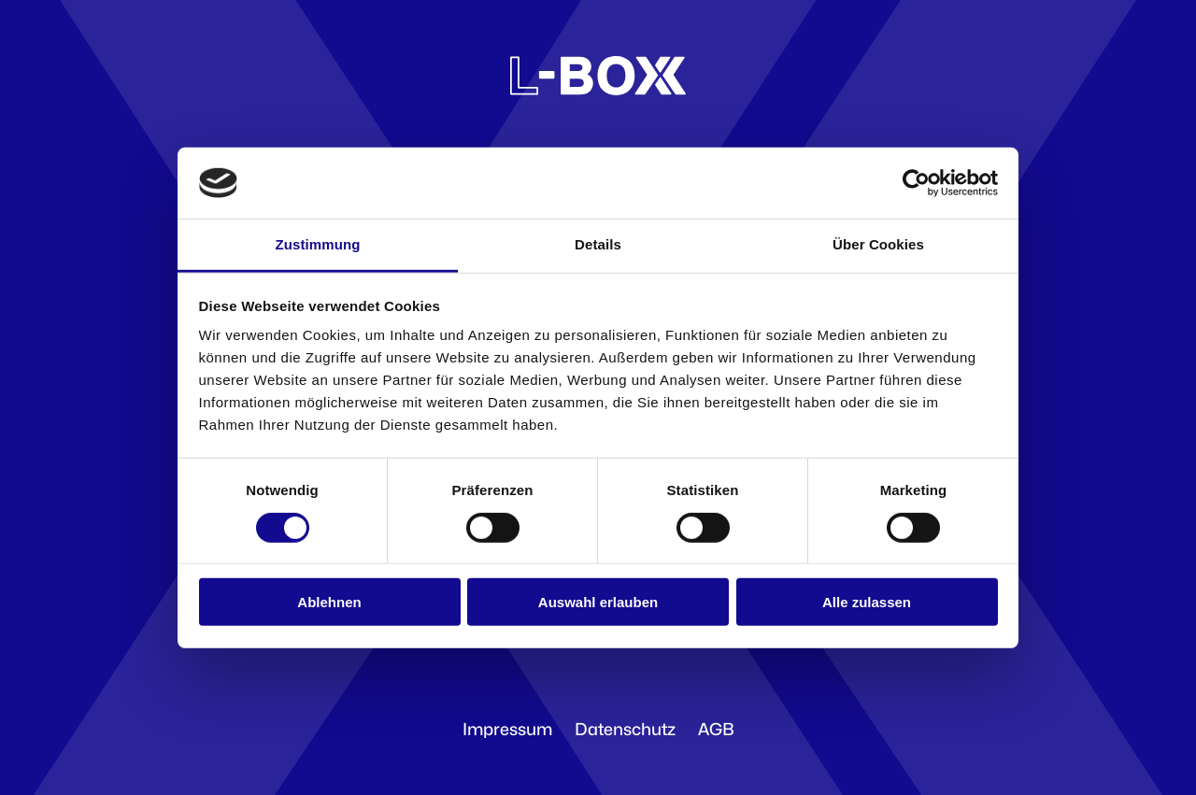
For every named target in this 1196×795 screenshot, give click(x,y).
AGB (716, 729)
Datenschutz (625, 729)
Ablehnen (329, 602)
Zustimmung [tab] (318, 244)
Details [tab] (598, 244)
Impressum (507, 729)
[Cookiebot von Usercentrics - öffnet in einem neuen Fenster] (916, 183)
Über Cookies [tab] (878, 244)
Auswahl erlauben (598, 602)
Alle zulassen (866, 602)
